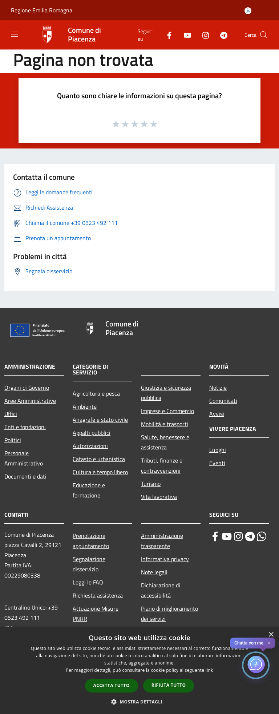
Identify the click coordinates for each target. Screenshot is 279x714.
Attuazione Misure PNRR (95, 613)
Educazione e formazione (89, 490)
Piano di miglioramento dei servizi (169, 613)
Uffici (10, 413)
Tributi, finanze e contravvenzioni (161, 465)
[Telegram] (221, 35)
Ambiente (85, 406)
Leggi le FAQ (88, 582)
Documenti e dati (25, 476)
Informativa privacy (165, 559)
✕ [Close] (269, 643)
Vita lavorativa (159, 496)
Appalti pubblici (91, 432)
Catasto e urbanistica (99, 459)
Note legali (154, 572)
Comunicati (223, 400)
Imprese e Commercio (167, 410)
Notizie (218, 387)
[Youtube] (184, 35)
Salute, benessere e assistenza (165, 442)
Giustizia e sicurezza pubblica (166, 392)
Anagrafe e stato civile (100, 419)
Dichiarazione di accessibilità (160, 590)
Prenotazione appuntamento (91, 540)
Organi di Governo (26, 387)
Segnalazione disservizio (89, 564)
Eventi (217, 463)
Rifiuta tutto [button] (168, 685)
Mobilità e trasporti (164, 424)
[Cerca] (263, 35)
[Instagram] (202, 35)
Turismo (151, 483)
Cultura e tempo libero (100, 472)
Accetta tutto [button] (111, 685)
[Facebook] (166, 35)
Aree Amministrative (30, 400)
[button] (139, 701)
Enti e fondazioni (25, 427)
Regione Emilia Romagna (41, 10)
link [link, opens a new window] (209, 670)
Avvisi (216, 413)
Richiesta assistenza (98, 595)
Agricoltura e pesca (96, 393)
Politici (12, 440)
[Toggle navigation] (14, 34)
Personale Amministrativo (23, 458)
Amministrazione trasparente (162, 540)
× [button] (271, 635)
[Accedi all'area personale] (248, 11)
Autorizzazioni (90, 445)
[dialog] (139, 670)
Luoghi (217, 449)
